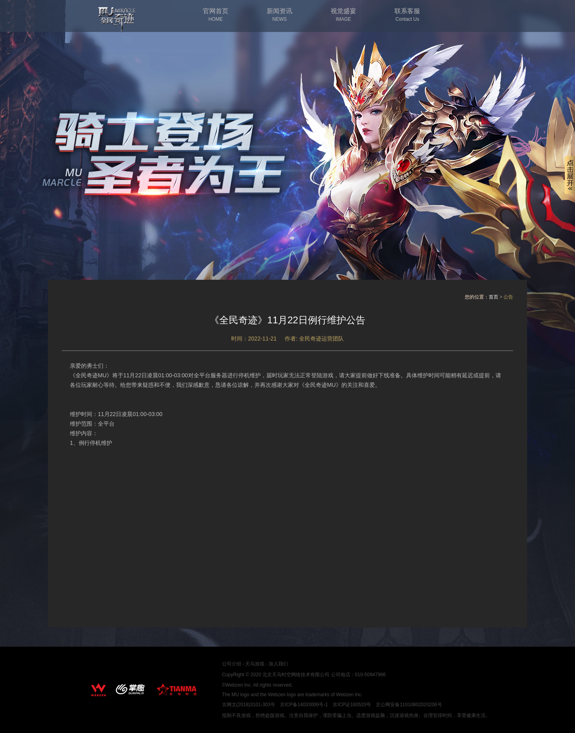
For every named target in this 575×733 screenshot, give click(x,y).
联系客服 (407, 15)
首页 (493, 297)
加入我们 (278, 664)
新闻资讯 (279, 15)
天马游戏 (254, 664)
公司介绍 (231, 664)
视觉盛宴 (343, 15)
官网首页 (216, 15)
